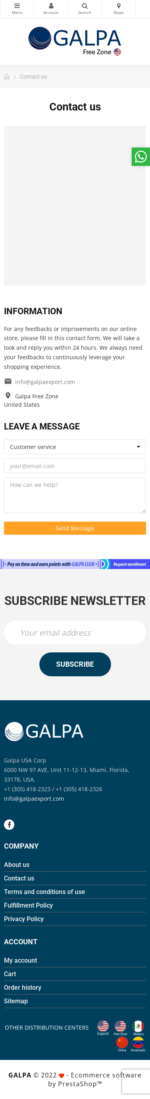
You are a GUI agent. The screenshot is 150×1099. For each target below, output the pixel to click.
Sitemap (16, 1001)
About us (16, 865)
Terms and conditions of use (44, 892)
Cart (10, 974)
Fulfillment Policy (28, 905)
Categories (17, 5)
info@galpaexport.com (45, 382)
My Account (51, 5)
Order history (22, 987)
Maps (118, 5)
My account (20, 960)
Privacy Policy (24, 919)
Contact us (19, 878)
